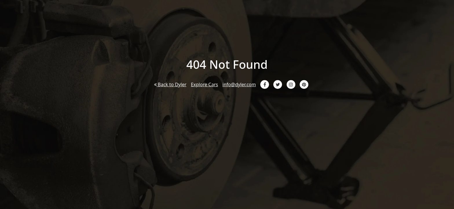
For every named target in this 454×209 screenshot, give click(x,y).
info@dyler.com (239, 84)
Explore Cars (204, 84)
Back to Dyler (170, 84)
